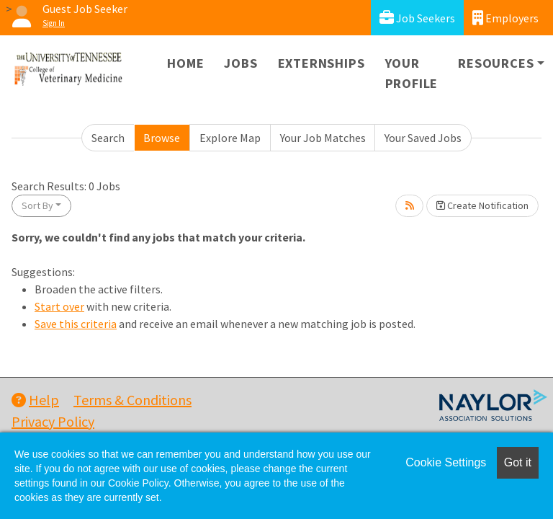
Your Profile (412, 73)
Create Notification (482, 205)
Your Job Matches (323, 137)
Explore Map (230, 137)
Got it (517, 462)
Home (185, 63)
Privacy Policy (53, 421)
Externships (321, 63)
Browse (161, 137)
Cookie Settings (445, 462)
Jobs (240, 63)
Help (35, 400)
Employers (505, 18)
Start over (59, 306)
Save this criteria (76, 323)
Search (108, 137)
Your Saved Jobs (423, 137)
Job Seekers (417, 18)
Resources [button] (496, 63)
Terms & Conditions (132, 400)
